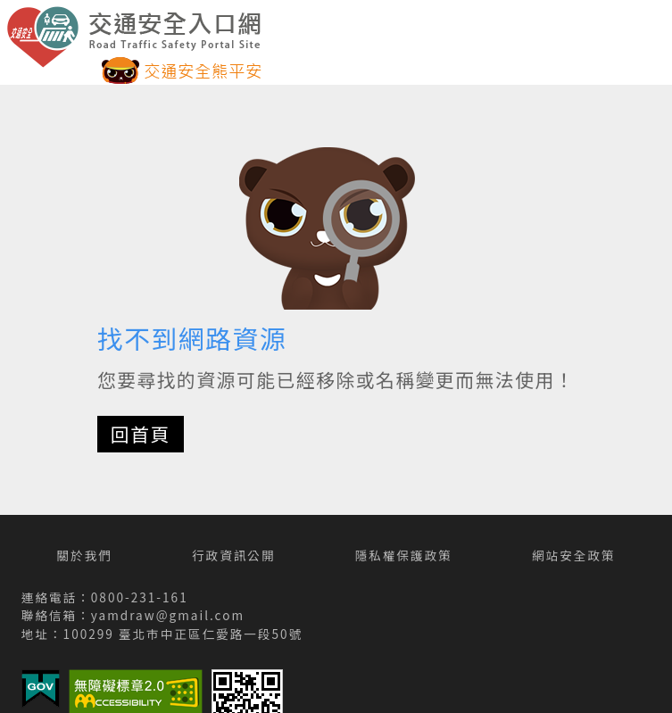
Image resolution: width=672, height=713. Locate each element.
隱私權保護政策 (403, 555)
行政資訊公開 (234, 555)
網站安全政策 (574, 555)
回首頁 (140, 433)
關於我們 (84, 555)
